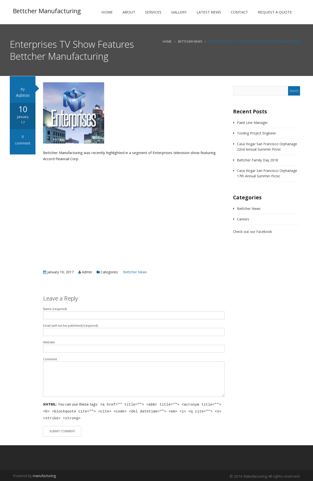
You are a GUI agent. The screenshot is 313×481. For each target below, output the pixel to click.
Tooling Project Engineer (256, 133)
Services (152, 12)
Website (49, 343)
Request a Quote (274, 12)
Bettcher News (190, 42)
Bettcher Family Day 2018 (257, 160)
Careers (243, 219)
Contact (239, 12)
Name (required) (55, 309)
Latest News (208, 12)
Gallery (178, 12)
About (128, 12)
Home (107, 12)
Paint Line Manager (252, 122)
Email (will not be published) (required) (70, 326)
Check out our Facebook (252, 232)
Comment (50, 359)
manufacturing (44, 474)
